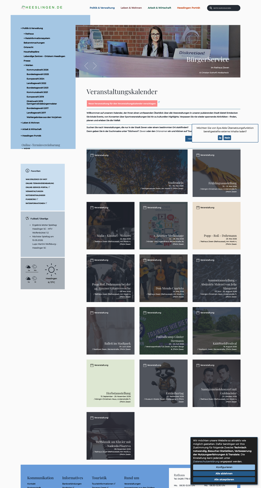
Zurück (88, 65)
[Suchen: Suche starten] (211, 8)
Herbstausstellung (118, 396)
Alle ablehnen (224, 473)
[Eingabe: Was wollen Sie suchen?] (226, 8)
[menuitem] (46, 28)
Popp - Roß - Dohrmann (220, 237)
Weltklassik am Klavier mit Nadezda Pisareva (113, 447)
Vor (93, 65)
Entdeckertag (175, 396)
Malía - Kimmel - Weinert (114, 237)
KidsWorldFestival (225, 346)
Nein (227, 137)
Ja (220, 137)
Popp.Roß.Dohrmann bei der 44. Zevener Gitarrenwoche (111, 288)
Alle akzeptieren (224, 479)
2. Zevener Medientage (168, 237)
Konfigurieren (224, 467)
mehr (27, 148)
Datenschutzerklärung (206, 461)
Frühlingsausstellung (223, 183)
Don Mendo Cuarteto (170, 290)
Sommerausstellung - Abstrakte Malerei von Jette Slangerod (219, 286)
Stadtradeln (175, 187)
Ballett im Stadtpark (118, 346)
